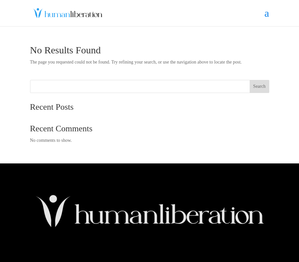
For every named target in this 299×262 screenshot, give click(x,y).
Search (259, 86)
